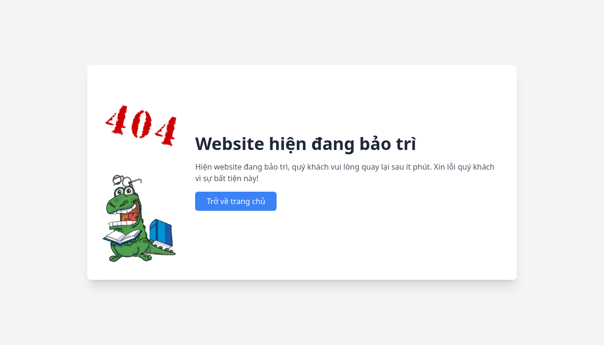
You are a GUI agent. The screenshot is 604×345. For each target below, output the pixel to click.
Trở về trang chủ (236, 201)
